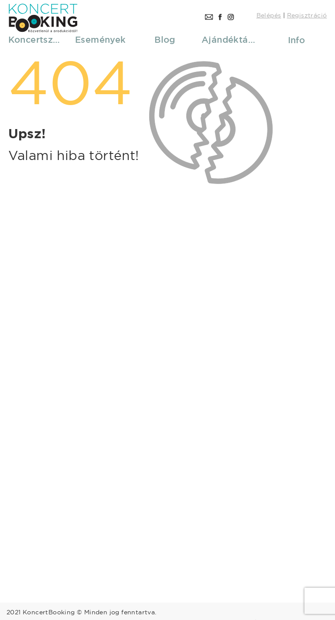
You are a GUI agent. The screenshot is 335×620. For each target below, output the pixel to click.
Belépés (268, 15)
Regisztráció (307, 15)
